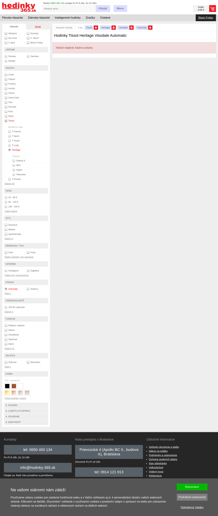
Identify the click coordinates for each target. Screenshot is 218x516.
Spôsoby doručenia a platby (164, 447)
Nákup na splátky (158, 451)
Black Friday (205, 17)
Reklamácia (155, 475)
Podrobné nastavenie (192, 497)
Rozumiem (192, 487)
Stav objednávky (158, 463)
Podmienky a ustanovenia (163, 455)
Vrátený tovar (156, 471)
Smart (38, 26)
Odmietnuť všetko (192, 507)
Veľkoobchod (156, 467)
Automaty (11, 289)
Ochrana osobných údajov (163, 459)
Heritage (14, 150)
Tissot (9, 120)
